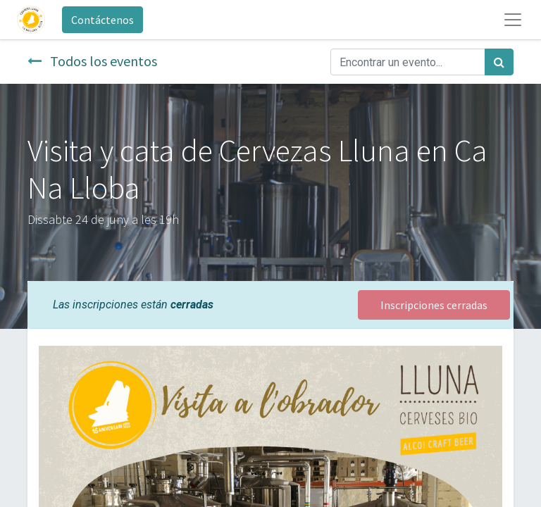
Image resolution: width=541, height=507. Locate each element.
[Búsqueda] (499, 62)
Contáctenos (102, 20)
